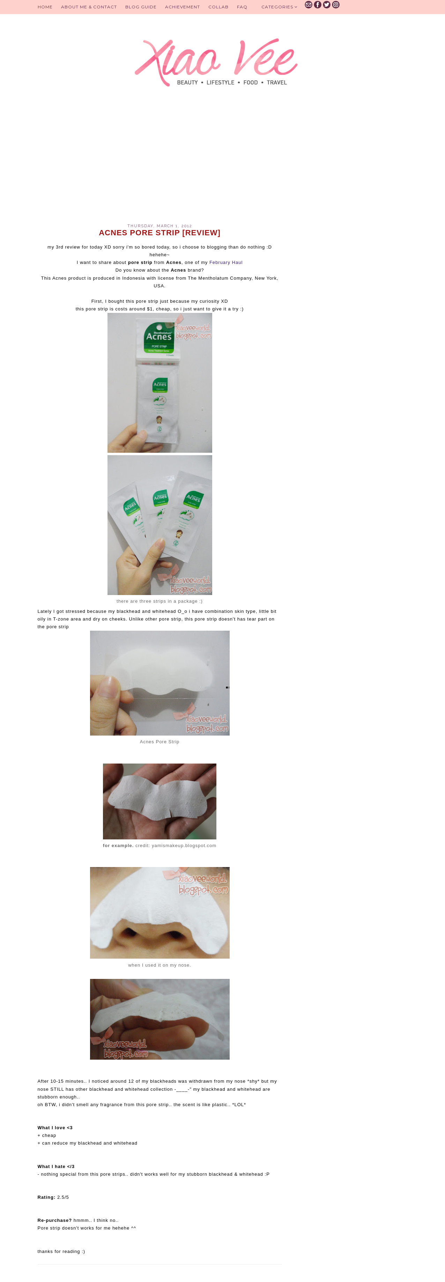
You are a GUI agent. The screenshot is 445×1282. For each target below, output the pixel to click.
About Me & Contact (89, 6)
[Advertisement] (160, 164)
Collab (218, 6)
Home (45, 6)
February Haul (226, 262)
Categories (279, 6)
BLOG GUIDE (141, 6)
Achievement (182, 6)
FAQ (242, 6)
